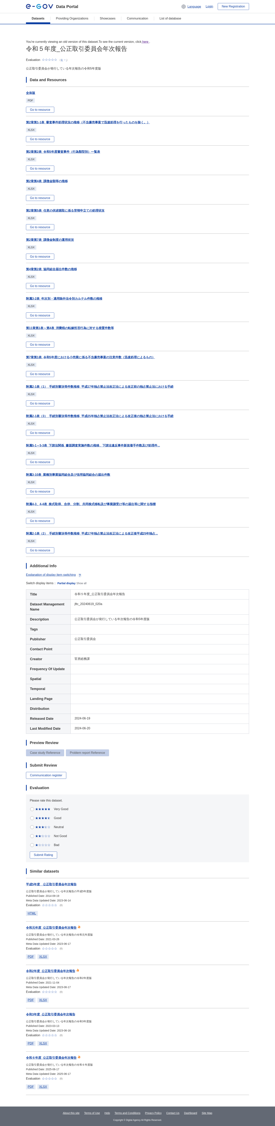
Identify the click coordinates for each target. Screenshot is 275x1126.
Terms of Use (92, 1113)
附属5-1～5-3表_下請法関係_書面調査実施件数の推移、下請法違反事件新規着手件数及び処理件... (93, 445)
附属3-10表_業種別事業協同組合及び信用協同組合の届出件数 (68, 474)
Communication (137, 18)
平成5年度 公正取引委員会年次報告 (51, 884)
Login (209, 6)
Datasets (38, 18)
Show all (81, 583)
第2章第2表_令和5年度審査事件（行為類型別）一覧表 (63, 151)
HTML (32, 913)
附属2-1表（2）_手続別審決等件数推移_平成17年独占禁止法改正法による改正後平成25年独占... (92, 533)
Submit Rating (43, 855)
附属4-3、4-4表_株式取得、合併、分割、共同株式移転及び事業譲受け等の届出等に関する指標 (91, 504)
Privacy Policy (153, 1113)
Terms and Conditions (127, 1113)
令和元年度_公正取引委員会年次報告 (51, 927)
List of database (170, 18)
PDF (31, 956)
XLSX (43, 956)
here (145, 41)
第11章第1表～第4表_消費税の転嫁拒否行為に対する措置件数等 (70, 328)
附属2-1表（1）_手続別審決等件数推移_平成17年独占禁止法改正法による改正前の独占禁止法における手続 (99, 386)
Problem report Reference (87, 752)
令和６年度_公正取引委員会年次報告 (51, 1057)
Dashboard (190, 1113)
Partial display (66, 583)
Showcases (108, 18)
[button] (191, 6)
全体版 (30, 93)
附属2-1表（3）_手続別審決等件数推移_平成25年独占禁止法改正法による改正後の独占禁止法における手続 (99, 416)
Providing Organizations (72, 18)
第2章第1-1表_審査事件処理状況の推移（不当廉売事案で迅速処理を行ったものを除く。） (88, 122)
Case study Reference (45, 752)
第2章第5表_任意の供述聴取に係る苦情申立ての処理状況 (65, 210)
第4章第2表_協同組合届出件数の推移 (51, 269)
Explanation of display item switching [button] (54, 574)
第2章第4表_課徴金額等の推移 (47, 181)
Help (107, 1113)
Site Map (207, 1113)
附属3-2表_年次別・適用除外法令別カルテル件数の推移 (64, 298)
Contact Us (172, 1113)
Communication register (46, 775)
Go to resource (40, 109)
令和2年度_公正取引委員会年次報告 (50, 971)
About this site (71, 1113)
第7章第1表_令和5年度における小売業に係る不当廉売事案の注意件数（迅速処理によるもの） (90, 357)
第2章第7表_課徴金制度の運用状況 (50, 239)
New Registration (233, 6)
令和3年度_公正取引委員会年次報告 (50, 1014)
